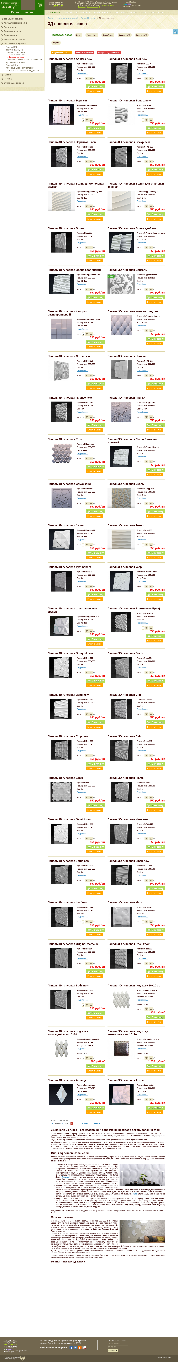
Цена (78, 35)
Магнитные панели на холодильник (22, 70)
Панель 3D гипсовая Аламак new (70, 58)
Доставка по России (107, 5)
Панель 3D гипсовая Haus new (128, 819)
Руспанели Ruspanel (15, 62)
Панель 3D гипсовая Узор (125, 566)
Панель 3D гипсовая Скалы (126, 483)
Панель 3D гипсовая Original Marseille (73, 943)
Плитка (7, 75)
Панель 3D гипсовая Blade (125, 653)
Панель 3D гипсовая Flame (126, 777)
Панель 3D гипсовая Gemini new (69, 819)
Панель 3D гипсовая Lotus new (68, 860)
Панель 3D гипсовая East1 (65, 777)
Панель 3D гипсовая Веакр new (129, 142)
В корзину (95, 86)
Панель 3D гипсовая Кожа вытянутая (133, 311)
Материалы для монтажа (108, 53)
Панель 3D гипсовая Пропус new (70, 397)
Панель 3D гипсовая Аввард (67, 1080)
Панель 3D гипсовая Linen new (128, 860)
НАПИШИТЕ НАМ (93, 5)
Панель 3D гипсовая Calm (125, 736)
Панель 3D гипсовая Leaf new (68, 902)
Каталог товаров (22, 12)
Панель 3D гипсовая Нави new (128, 356)
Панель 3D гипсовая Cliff (124, 694)
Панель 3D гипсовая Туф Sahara (69, 566)
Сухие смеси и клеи (14, 83)
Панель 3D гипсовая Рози (65, 439)
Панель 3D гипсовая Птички (126, 397)
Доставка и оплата (126, 12)
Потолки (8, 79)
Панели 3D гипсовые (15, 52)
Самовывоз (81, 7)
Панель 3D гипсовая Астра (126, 1080)
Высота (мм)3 (141, 35)
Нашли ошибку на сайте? (164, 1357)
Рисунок (56, 43)
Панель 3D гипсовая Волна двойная (132, 228)
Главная (55, 12)
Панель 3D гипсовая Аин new (127, 58)
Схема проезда (82, 5)
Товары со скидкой (13, 19)
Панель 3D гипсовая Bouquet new (70, 653)
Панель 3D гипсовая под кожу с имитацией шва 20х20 (129, 1033)
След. (87, 1123)
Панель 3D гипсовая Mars (125, 902)
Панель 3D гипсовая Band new (68, 694)
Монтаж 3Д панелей (84, 53)
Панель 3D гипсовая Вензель (127, 269)
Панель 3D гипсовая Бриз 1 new (129, 100)
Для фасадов (10, 35)
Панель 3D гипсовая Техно (125, 525)
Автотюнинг (10, 27)
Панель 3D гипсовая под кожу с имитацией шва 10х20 (69, 1033)
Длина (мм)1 (107, 35)
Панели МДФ (12, 65)
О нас (144, 12)
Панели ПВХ (11, 47)
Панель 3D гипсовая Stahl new (68, 985)
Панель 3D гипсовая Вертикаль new (72, 142)
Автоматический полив (15, 23)
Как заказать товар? (93, 7)
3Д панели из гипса (15, 57)
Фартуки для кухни (14, 50)
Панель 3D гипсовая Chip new (68, 736)
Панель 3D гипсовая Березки (67, 100)
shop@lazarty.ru (131, 2)
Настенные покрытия (15, 43)
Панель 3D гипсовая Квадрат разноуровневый (67, 313)
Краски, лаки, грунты (14, 39)
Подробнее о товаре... (61, 53)
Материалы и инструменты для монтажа (24, 59)
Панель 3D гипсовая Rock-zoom (129, 943)
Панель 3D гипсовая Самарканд (69, 483)
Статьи (68, 12)
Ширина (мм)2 (124, 35)
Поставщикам (102, 12)
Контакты (157, 12)
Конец (96, 1123)
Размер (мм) (91, 35)
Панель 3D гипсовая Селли (66, 525)
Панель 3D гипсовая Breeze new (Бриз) (134, 608)
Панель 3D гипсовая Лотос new (69, 356)
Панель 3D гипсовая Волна (66, 228)
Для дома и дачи (12, 31)
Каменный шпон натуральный (20, 68)
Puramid (65, 1177)
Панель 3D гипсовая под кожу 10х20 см (134, 985)
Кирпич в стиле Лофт (16, 55)
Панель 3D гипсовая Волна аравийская (74, 269)
